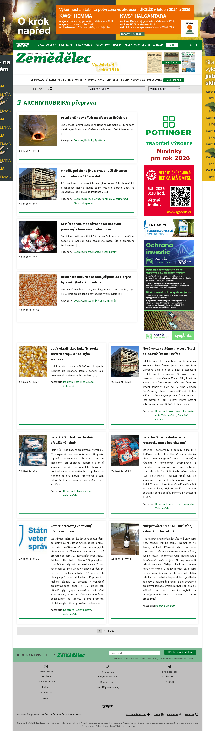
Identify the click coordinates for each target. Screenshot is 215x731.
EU (64, 79)
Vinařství (171, 605)
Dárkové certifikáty (45, 681)
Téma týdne (111, 79)
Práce (100, 79)
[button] (180, 652)
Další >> (112, 631)
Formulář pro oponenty (107, 687)
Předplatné (66, 44)
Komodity (80, 79)
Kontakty (157, 44)
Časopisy (52, 44)
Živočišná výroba (83, 203)
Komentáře (55, 79)
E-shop (45, 687)
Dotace (92, 79)
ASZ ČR (60, 714)
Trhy (70, 79)
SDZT (78, 714)
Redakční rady (107, 681)
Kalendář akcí (173, 80)
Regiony (124, 79)
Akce (45, 697)
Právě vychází (138, 79)
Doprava (78, 140)
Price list (169, 681)
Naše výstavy (104, 44)
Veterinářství (120, 198)
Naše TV (118, 44)
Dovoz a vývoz (92, 198)
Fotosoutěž (154, 79)
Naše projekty (85, 44)
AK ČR (44, 714)
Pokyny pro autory (107, 676)
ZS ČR (52, 714)
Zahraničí (110, 300)
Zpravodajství (39, 79)
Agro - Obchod (142, 44)
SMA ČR (70, 714)
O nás (41, 44)
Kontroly (106, 198)
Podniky (88, 140)
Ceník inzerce (169, 676)
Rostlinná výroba (94, 300)
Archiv (128, 44)
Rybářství (100, 140)
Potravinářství (92, 251)
